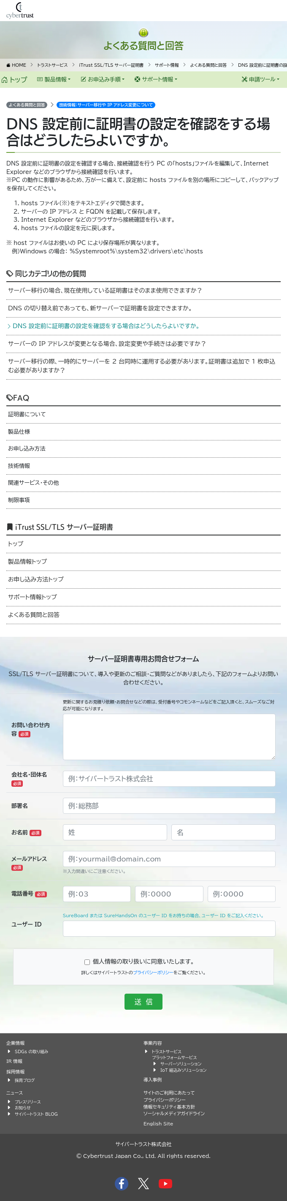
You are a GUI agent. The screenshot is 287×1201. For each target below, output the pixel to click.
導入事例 (153, 1079)
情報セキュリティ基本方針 (169, 1106)
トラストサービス (166, 1051)
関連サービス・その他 (33, 483)
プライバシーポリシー (153, 972)
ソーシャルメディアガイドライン (174, 1113)
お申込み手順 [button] (101, 79)
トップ (14, 79)
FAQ (17, 397)
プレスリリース (28, 1102)
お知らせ (23, 1108)
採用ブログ (25, 1080)
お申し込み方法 (27, 448)
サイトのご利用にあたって (169, 1092)
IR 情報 (14, 1061)
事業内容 (153, 1043)
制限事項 (19, 500)
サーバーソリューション (180, 1064)
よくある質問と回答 (143, 45)
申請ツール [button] (259, 79)
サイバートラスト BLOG (36, 1114)
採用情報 (15, 1071)
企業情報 (15, 1043)
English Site (158, 1123)
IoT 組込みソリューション (183, 1070)
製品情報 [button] (51, 79)
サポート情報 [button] (154, 79)
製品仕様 (19, 432)
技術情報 (19, 466)
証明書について (27, 414)
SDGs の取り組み (31, 1051)
